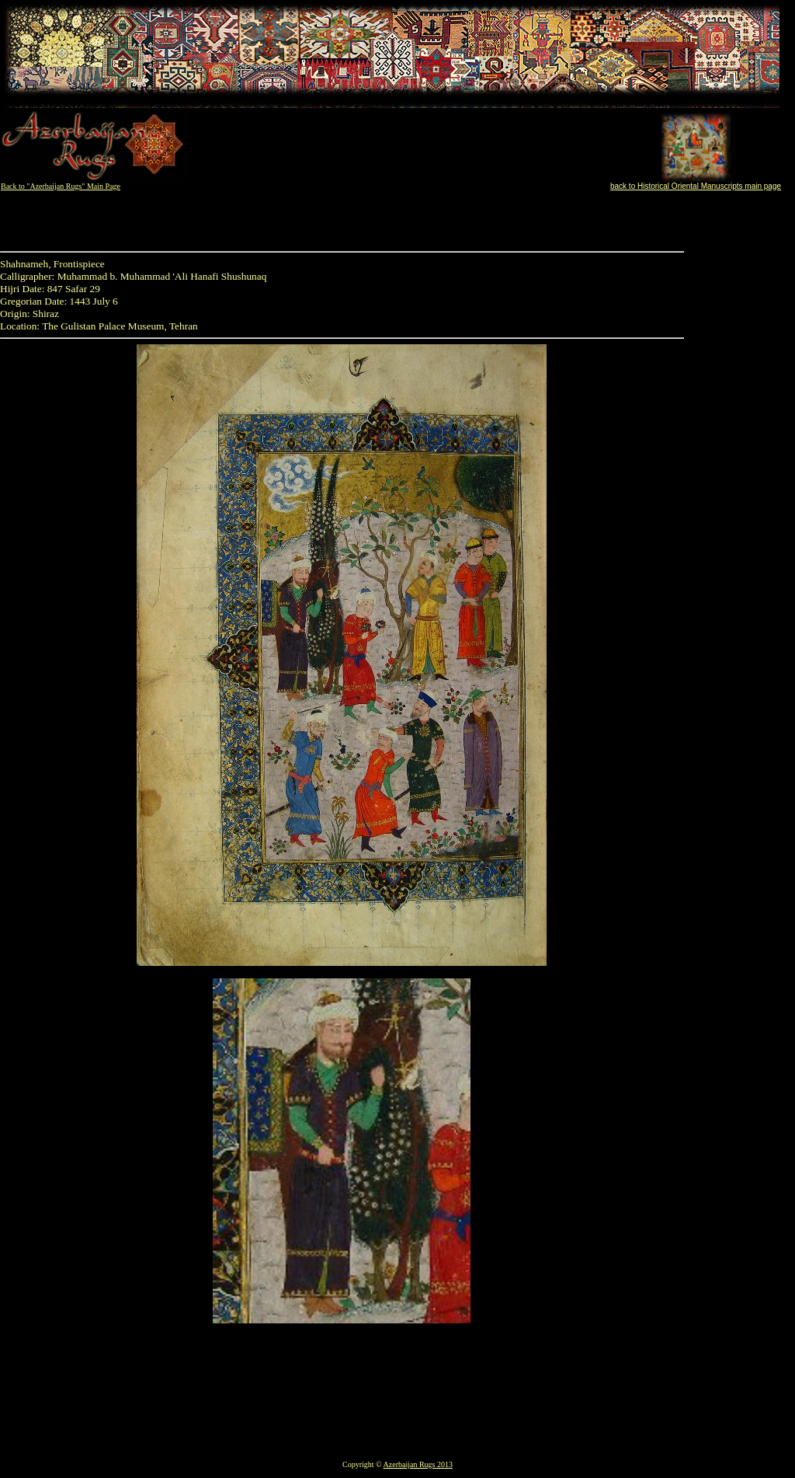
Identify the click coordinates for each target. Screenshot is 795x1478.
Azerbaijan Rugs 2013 (418, 1464)
